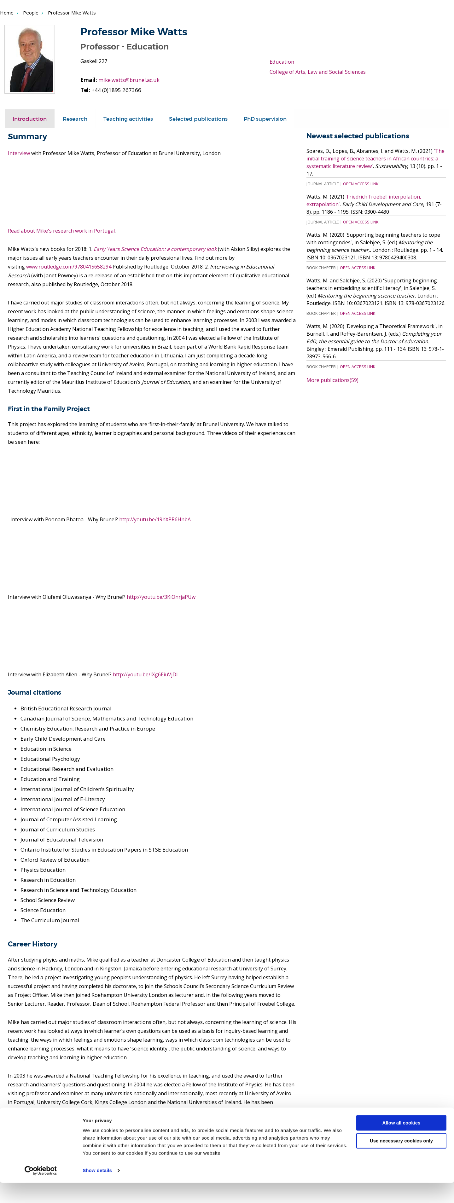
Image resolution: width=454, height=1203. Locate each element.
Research (75, 118)
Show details (97, 1190)
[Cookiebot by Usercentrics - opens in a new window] (40, 1190)
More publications (332, 380)
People (30, 12)
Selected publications (198, 118)
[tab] (30, 118)
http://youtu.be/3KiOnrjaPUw (161, 596)
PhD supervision (265, 118)
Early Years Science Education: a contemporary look (155, 249)
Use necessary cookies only (401, 1160)
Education (282, 61)
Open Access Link (360, 184)
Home (7, 12)
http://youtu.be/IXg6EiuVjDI (145, 674)
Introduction (30, 118)
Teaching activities (128, 118)
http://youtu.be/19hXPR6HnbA (155, 519)
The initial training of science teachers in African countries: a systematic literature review (375, 158)
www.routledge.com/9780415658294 (68, 266)
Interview (19, 153)
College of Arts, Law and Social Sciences (318, 71)
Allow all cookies (401, 1143)
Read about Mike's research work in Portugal (61, 230)
